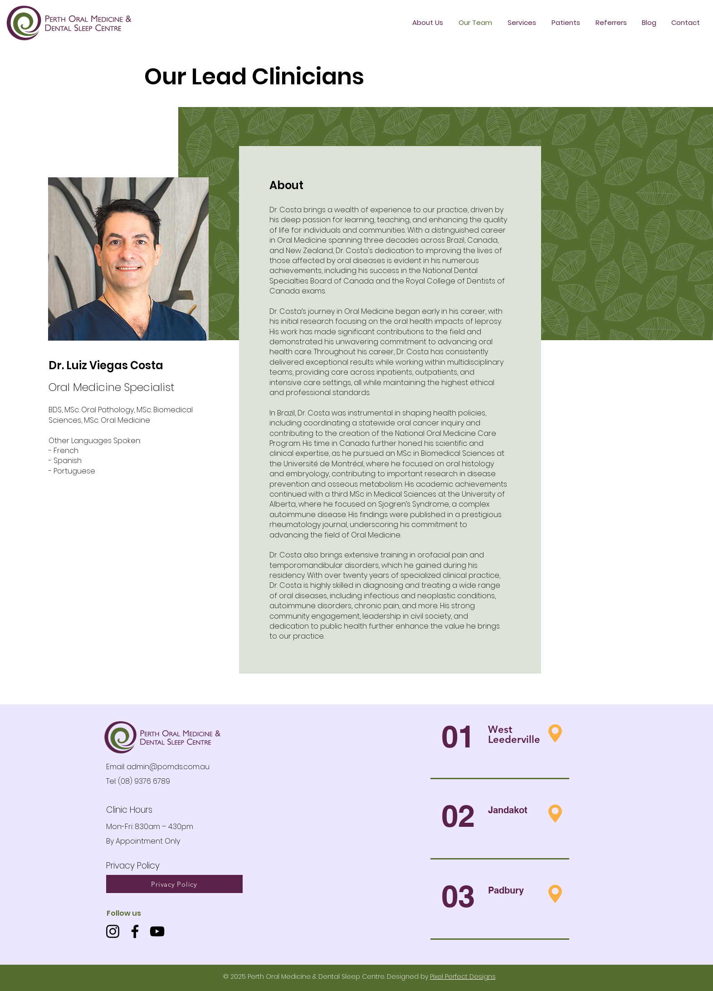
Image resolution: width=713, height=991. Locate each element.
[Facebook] (135, 931)
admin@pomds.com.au (168, 767)
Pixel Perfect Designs (463, 976)
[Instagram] (113, 931)
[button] (566, 22)
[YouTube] (157, 931)
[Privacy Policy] (174, 884)
